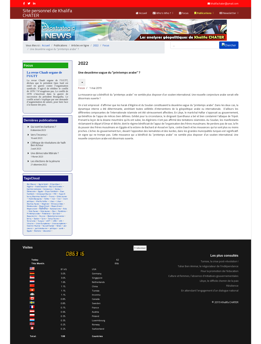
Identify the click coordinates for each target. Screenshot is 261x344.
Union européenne (59, 222)
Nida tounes (45, 209)
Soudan (36, 217)
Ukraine (30, 222)
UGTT (48, 219)
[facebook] (24, 3)
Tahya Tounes (53, 217)
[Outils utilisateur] (82, 78)
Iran (59, 196)
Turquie (41, 219)
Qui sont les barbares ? (49, 125)
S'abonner (140, 246)
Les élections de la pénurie (49, 160)
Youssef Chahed (48, 224)
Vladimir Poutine (33, 224)
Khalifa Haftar (42, 199)
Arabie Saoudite (41, 184)
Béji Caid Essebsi (56, 184)
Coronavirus (48, 186)
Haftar (47, 196)
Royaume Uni (32, 214)
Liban (52, 199)
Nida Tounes (33, 209)
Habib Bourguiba (35, 196)
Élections (37, 229)
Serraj (29, 217)
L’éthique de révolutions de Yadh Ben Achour (49, 143)
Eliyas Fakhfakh (51, 189)
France (52, 194)
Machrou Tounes (33, 201)
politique (53, 227)
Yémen (59, 224)
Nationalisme (55, 206)
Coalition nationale (34, 186)
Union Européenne (43, 222)
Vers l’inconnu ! (49, 133)
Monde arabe (32, 204)
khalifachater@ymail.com (224, 3)
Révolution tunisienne (56, 214)
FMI (55, 191)
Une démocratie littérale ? (49, 152)
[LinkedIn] (34, 3)
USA (61, 219)
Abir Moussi (31, 181)
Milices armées (58, 201)
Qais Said (56, 211)
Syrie (44, 217)
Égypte (29, 229)
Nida (65, 206)
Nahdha (43, 206)
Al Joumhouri (55, 181)
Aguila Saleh (43, 181)
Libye (59, 199)
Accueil (141, 13)
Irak (53, 196)
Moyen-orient (32, 206)
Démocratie (31, 189)
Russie (42, 214)
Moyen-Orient (58, 204)
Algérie (30, 184)
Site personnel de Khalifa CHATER (47, 13)
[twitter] (29, 3)
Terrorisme (31, 219)
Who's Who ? (162, 13)
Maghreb (46, 202)
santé (61, 227)
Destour (58, 186)
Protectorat (46, 211)
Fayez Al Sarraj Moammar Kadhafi (46, 193)
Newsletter (228, 13)
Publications (202, 13)
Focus (184, 13)
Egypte (40, 189)
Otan (54, 209)
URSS (55, 219)
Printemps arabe (33, 211)
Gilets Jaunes (62, 194)
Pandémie (62, 209)
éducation (47, 229)
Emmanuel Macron (44, 191)
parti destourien (41, 227)
